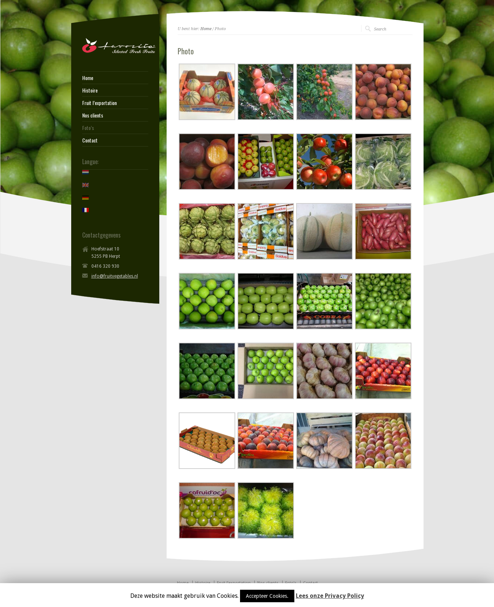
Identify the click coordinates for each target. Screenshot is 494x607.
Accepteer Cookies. (267, 596)
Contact (90, 140)
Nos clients (92, 115)
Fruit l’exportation (99, 102)
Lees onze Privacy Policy (330, 595)
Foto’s (88, 127)
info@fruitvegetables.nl (114, 276)
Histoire (90, 90)
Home (205, 28)
